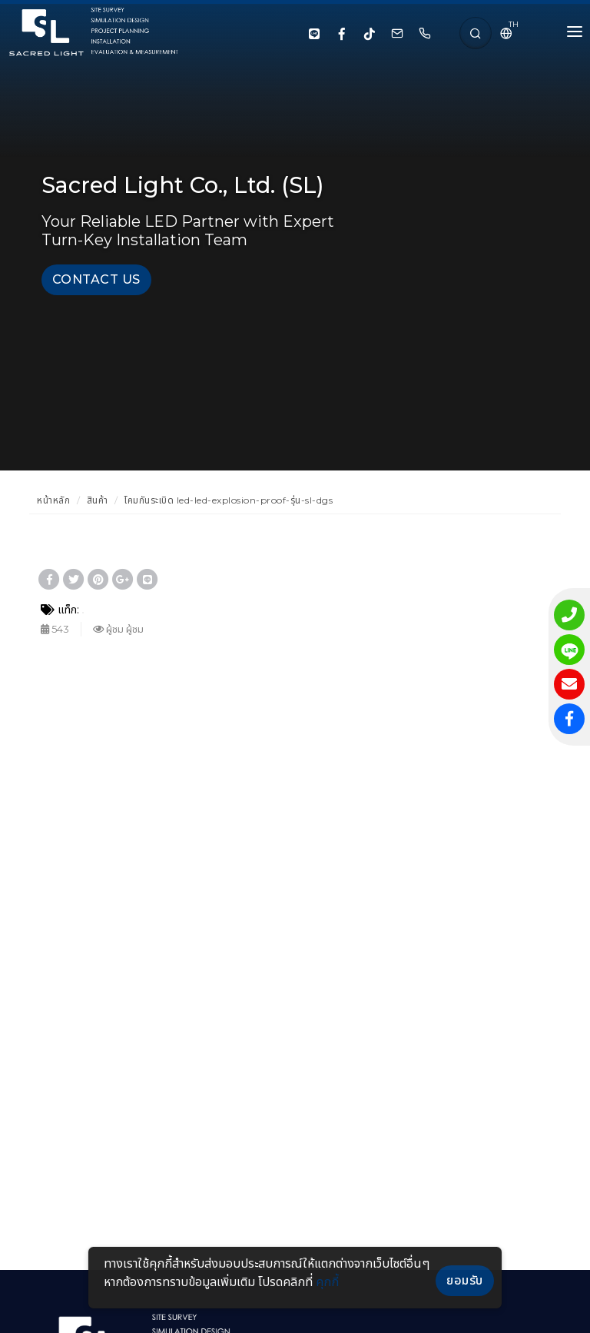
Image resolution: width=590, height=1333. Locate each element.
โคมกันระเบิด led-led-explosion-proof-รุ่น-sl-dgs (228, 500)
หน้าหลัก (53, 500)
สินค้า (97, 500)
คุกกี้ (327, 1282)
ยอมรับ (464, 1280)
